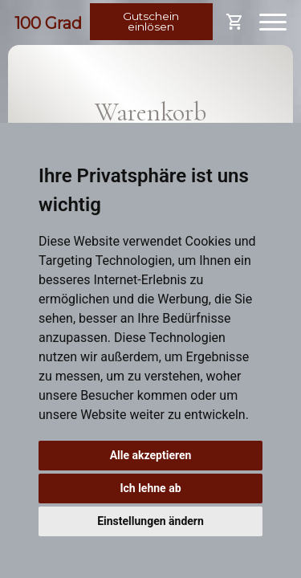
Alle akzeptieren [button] (151, 455)
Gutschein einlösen (151, 22)
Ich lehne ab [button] (150, 488)
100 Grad (48, 23)
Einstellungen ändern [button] (150, 521)
